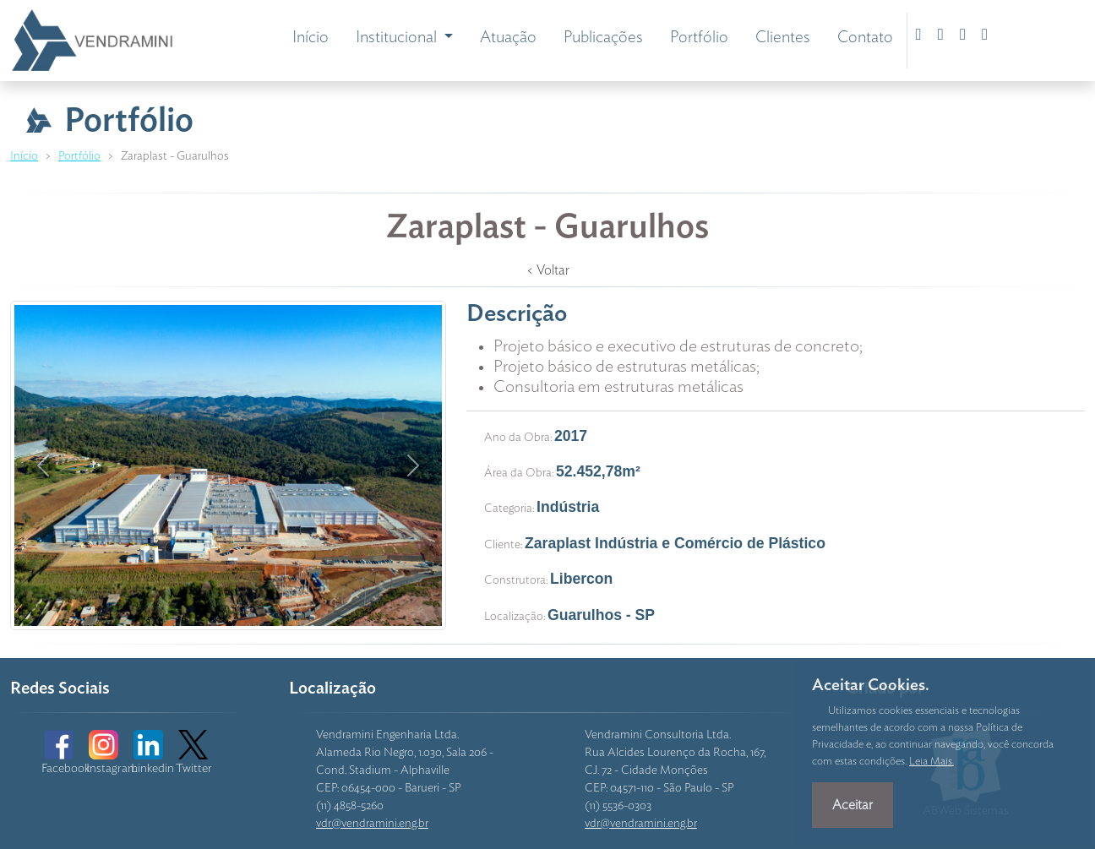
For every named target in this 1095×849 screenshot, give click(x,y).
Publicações (603, 38)
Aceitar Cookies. (870, 686)
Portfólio (699, 38)
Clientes (782, 38)
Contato (865, 38)
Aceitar (852, 805)
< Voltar (547, 270)
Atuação (508, 38)
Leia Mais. (931, 761)
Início (310, 38)
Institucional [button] (398, 38)
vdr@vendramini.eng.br (372, 824)
